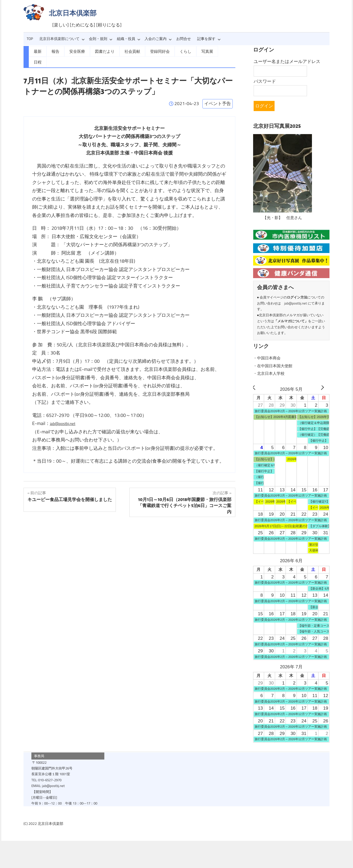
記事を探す (209, 39)
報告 (54, 51)
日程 (219, 51)
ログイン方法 (297, 297)
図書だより (102, 51)
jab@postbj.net (65, 412)
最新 (37, 51)
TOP (30, 39)
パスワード (265, 81)
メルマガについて (291, 321)
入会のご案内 (158, 39)
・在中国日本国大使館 (275, 365)
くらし (179, 51)
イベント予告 (217, 92)
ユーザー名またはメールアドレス (287, 61)
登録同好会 (155, 51)
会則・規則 (100, 39)
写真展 (200, 51)
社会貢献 (128, 51)
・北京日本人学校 (271, 373)
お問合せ (183, 39)
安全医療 (75, 51)
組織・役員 (128, 39)
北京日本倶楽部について (62, 39)
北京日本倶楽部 (72, 13)
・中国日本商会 (268, 357)
